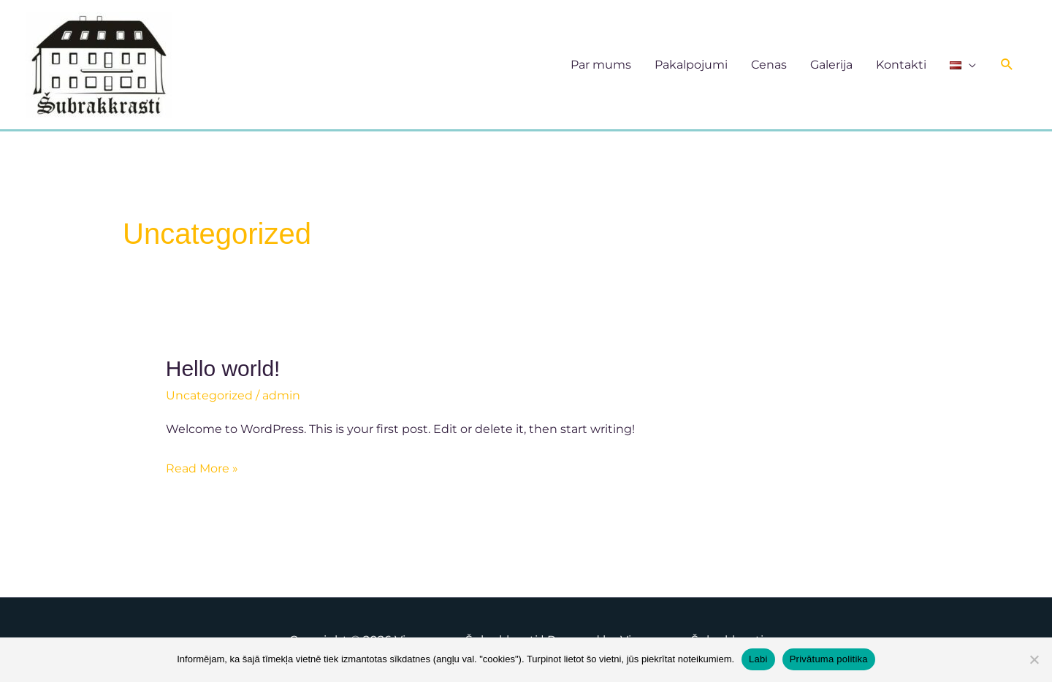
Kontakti (901, 65)
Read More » (202, 466)
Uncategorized (209, 395)
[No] (1033, 659)
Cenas (769, 65)
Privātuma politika (829, 659)
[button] (1007, 64)
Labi (758, 659)
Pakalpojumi (691, 65)
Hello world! (223, 368)
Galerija (831, 65)
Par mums (601, 65)
